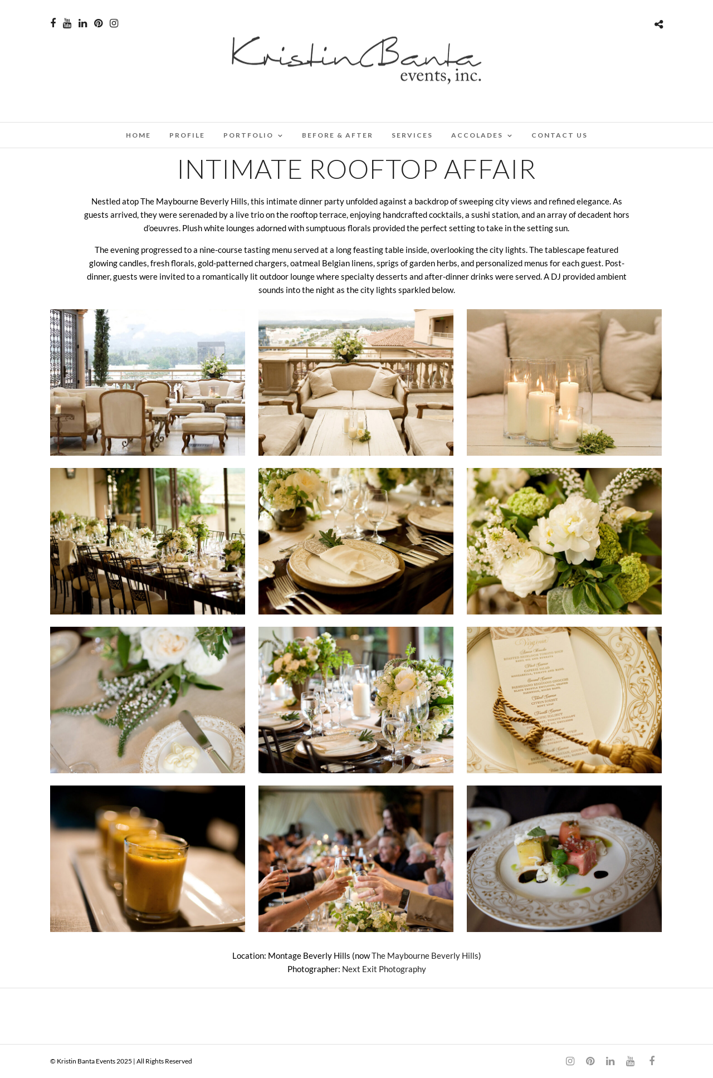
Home (138, 135)
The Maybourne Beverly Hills (425, 955)
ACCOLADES (477, 135)
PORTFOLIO (248, 135)
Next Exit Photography (384, 969)
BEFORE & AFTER (337, 135)
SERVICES (412, 135)
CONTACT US (559, 135)
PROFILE (187, 135)
